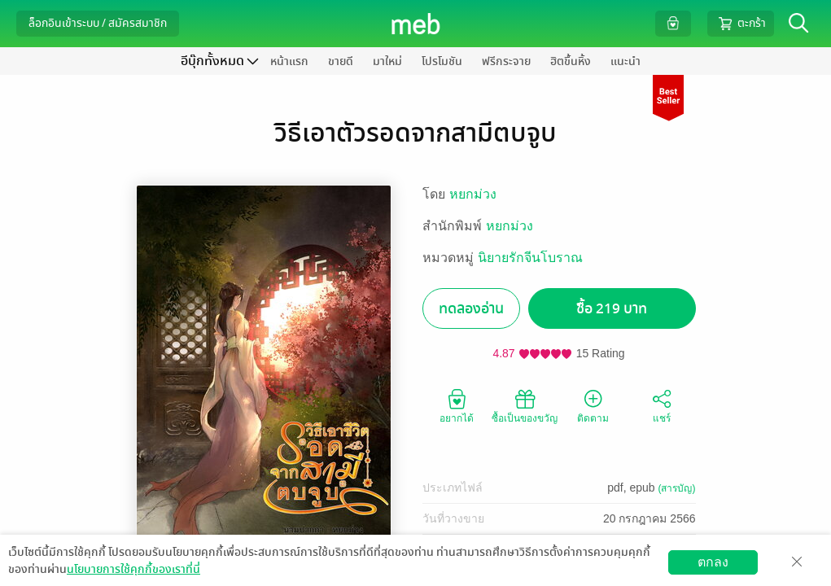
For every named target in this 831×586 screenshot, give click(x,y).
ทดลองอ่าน (471, 309)
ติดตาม (593, 405)
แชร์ (661, 405)
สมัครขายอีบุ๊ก (638, 573)
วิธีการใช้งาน (723, 573)
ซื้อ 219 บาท (611, 309)
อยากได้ (457, 405)
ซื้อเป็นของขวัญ (525, 405)
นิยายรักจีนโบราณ (530, 258)
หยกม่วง (472, 194)
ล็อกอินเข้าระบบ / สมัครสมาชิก (97, 23)
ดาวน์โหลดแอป (106, 573)
